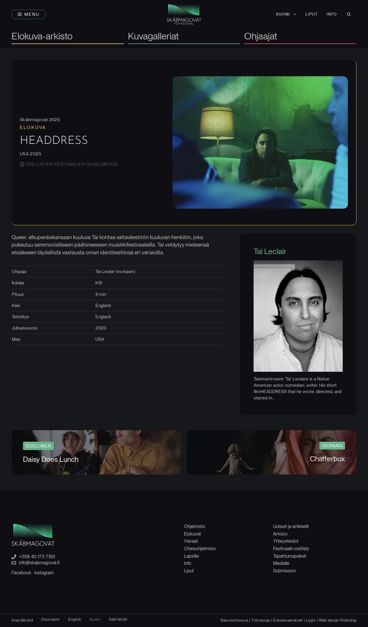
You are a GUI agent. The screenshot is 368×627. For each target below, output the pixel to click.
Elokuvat (192, 534)
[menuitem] (286, 14)
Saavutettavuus (234, 620)
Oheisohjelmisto (200, 548)
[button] (28, 14)
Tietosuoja (260, 620)
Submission (284, 570)
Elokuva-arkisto (42, 37)
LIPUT (311, 14)
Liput (189, 570)
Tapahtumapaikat (289, 556)
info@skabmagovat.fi (39, 563)
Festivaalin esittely (291, 548)
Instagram (44, 572)
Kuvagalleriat (153, 37)
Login (311, 620)
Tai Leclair (270, 251)
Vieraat (191, 541)
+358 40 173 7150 (37, 556)
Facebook (21, 572)
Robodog (348, 620)
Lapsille (191, 556)
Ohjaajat (260, 37)
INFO (332, 14)
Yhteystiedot (285, 541)
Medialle (281, 563)
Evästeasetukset (288, 620)
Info (187, 563)
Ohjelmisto (194, 526)
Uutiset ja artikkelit (291, 526)
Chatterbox (327, 458)
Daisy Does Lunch (50, 459)
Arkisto (280, 534)
